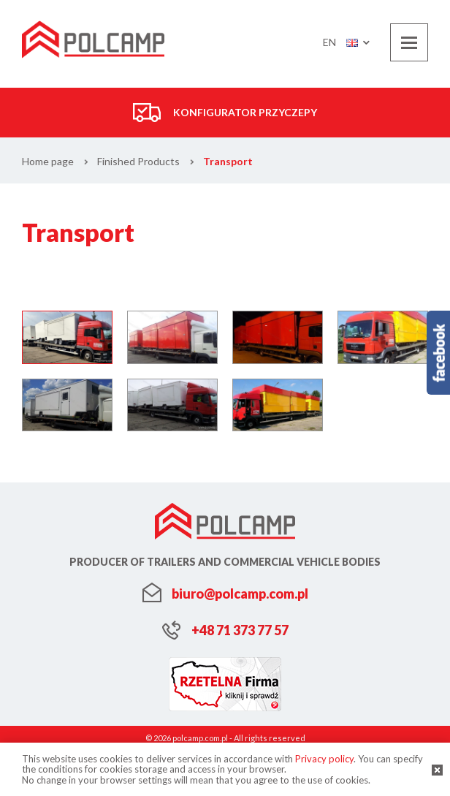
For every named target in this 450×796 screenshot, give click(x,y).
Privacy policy (324, 759)
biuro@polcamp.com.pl (240, 593)
